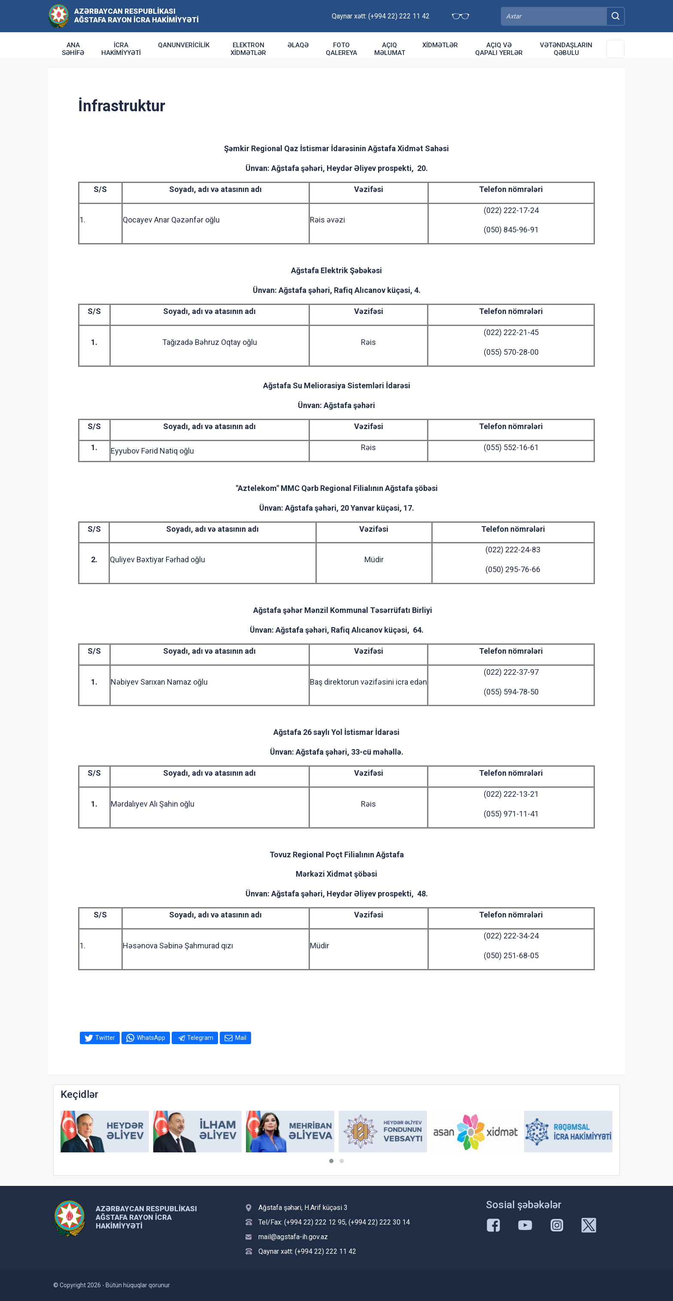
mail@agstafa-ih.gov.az (293, 1237)
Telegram (200, 1037)
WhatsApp (151, 1037)
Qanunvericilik (183, 45)
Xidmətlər (440, 45)
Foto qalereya (341, 49)
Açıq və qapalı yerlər (499, 49)
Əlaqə (298, 45)
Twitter (105, 1037)
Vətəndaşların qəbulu (566, 49)
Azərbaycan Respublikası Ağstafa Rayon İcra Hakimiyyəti (136, 15)
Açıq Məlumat (389, 49)
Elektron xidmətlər (248, 49)
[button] (331, 1161)
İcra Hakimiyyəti (121, 49)
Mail (240, 1037)
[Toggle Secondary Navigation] (615, 49)
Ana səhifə (73, 49)
